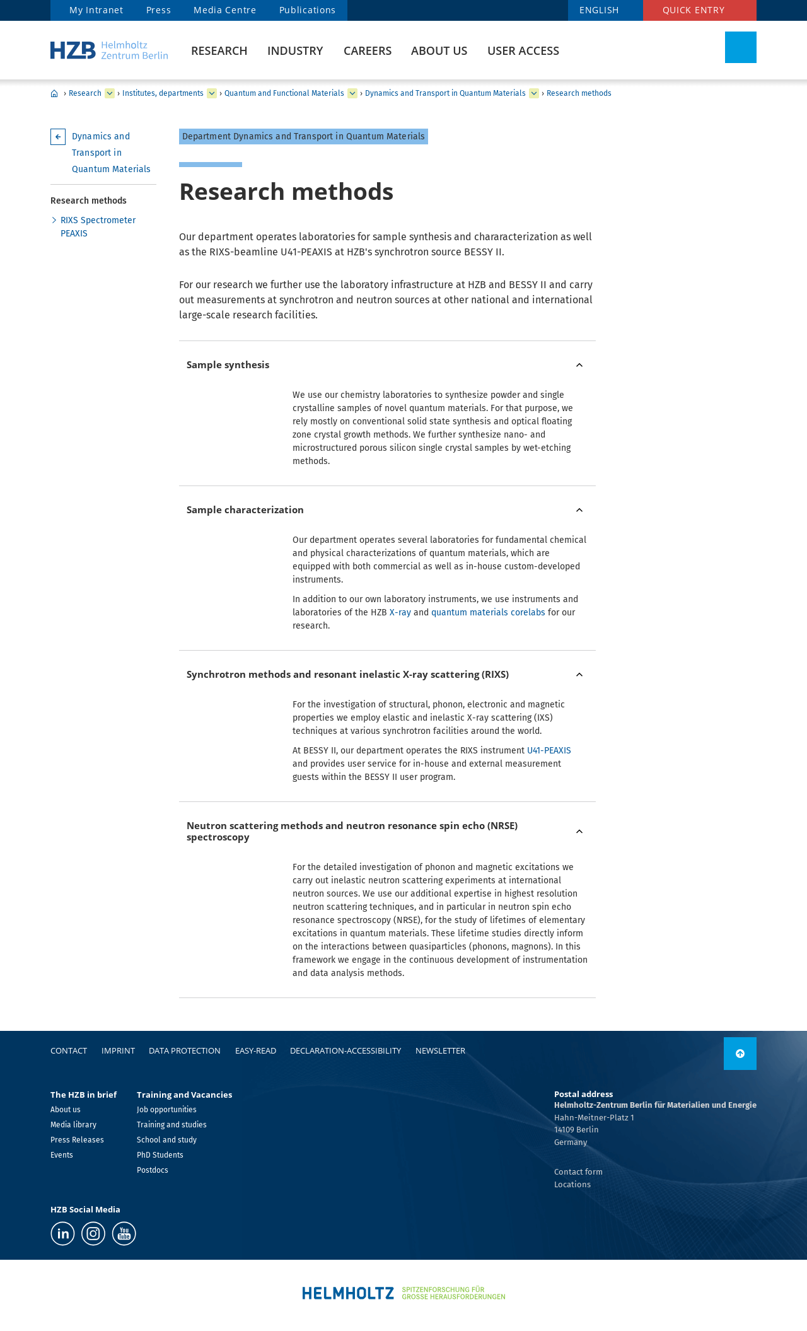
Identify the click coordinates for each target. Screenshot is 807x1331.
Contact (68, 1050)
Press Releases (77, 1140)
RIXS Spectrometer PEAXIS (98, 227)
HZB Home (54, 93)
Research (219, 50)
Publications (307, 10)
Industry (295, 50)
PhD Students (160, 1155)
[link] (740, 1053)
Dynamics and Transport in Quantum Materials (445, 93)
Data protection (185, 1050)
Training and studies (172, 1124)
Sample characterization (245, 509)
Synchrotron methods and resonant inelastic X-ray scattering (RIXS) (348, 674)
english (599, 10)
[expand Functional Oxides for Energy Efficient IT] (534, 93)
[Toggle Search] (741, 47)
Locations (572, 1184)
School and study (167, 1140)
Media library (73, 1124)
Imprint (118, 1050)
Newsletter (440, 1050)
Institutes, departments (163, 93)
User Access (523, 50)
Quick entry (694, 10)
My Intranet (96, 10)
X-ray (400, 612)
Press (158, 10)
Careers (368, 50)
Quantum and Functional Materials (284, 93)
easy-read (255, 1050)
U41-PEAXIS (549, 750)
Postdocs (152, 1170)
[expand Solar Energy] (352, 93)
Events (61, 1155)
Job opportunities (167, 1109)
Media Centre (225, 10)
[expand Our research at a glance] (212, 93)
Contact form (578, 1172)
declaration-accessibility (345, 1050)
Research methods (579, 93)
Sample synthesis (228, 364)
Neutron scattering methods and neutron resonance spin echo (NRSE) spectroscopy (352, 831)
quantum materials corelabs (488, 612)
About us (439, 50)
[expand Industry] (110, 93)
